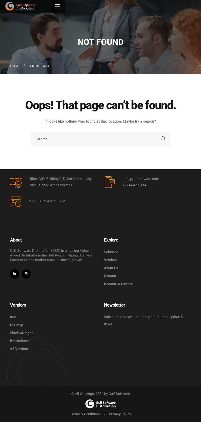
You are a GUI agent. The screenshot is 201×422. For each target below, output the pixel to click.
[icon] (14, 274)
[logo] (100, 403)
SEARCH (163, 139)
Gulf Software (119, 394)
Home (15, 66)
